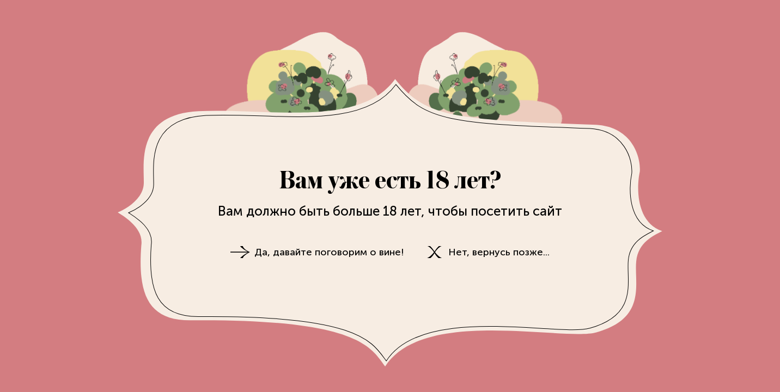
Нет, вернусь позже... (499, 252)
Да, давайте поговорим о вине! (329, 252)
